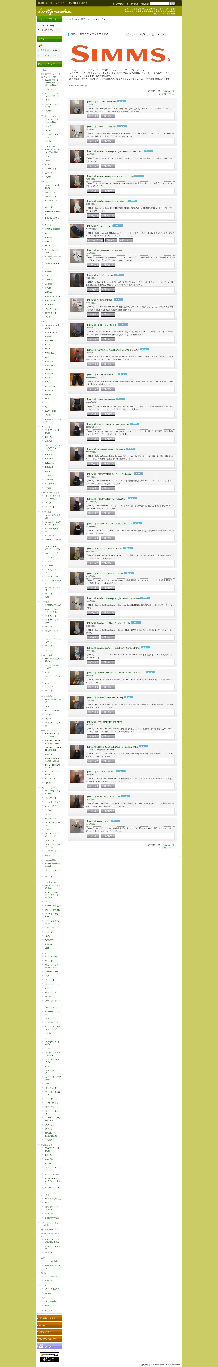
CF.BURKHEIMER (52, 229)
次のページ (168, 94)
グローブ (49, 996)
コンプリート (51, 798)
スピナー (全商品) (52, 1276)
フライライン (46, 427)
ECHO (47, 233)
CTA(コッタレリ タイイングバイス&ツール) (52, 895)
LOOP (47, 245)
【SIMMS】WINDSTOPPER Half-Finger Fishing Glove (109, 474)
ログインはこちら (49, 55)
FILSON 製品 (46, 696)
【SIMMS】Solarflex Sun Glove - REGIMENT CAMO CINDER (113, 648)
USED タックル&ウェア (51, 146)
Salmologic (49, 241)
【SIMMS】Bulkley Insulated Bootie (101, 374)
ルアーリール (51, 173)
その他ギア (50, 1140)
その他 (48, 111)
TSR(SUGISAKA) (52, 263)
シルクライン (51, 484)
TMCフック (50, 927)
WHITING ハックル (49, 730)
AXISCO (48, 284)
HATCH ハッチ (51, 332)
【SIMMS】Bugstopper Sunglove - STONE (104, 548)
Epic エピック (51, 207)
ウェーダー (50, 535)
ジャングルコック (52, 802)
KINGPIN (49, 361)
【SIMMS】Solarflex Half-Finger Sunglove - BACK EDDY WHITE (114, 151)
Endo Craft (49, 1305)
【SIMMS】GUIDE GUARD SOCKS (102, 325)
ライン (48, 100)
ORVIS (48, 288)
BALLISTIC (50, 459)
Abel (47, 357)
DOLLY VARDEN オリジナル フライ (52, 1180)
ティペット (50, 507)
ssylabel (48, 1293)
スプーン (45, 1286)
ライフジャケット (52, 1007)
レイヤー (49, 566)
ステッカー (50, 650)
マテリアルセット (52, 851)
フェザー (49, 814)
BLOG (42, 1325)
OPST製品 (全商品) (53, 605)
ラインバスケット (52, 1103)
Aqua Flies (49, 1159)
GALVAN (49, 390)
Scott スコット (51, 192)
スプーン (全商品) (52, 1289)
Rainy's (48, 1163)
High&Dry (49, 754)
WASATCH (49, 940)
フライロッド (46, 182)
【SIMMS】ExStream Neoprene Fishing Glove (105, 449)
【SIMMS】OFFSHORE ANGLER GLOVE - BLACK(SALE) (112, 747)
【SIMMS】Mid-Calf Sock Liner (100, 275)
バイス (48, 902)
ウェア (48, 165)
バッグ (48, 683)
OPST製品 (45, 602)
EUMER (48, 944)
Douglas (48, 237)
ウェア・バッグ (51, 631)
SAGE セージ (50, 196)
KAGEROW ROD (52, 301)
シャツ (48, 706)
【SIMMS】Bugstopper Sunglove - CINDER (105, 573)
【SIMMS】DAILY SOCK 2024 (99, 300)
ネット (48, 672)
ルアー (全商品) (51, 1261)
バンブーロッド (51, 309)
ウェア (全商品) (51, 956)
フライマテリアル (48, 788)
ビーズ (48, 829)
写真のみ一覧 (168, 91)
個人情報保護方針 (47, 1339)
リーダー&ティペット (50, 493)
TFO (47, 267)
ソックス (49, 1018)
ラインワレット (51, 1107)
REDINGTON (50, 386)
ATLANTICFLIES (52, 1174)
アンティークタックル (50, 116)
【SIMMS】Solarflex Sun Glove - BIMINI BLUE (107, 201)
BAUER (48, 378)
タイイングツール (48, 882)
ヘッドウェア (51, 992)
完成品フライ (46, 1145)
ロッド (48, 126)
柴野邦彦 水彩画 (52, 1218)
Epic (47, 407)
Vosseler (48, 369)
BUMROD (49, 305)
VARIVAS (49, 479)
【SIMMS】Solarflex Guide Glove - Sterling (104, 697)
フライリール (46, 322)
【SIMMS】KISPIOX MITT (98, 821)
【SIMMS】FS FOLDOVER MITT (101, 772)
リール (48, 130)
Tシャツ (48, 557)
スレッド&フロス (52, 910)
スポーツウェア (51, 553)
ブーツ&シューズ (52, 972)
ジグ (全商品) (50, 1301)
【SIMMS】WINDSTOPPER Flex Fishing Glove (106, 499)
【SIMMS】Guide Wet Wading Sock (101, 126)
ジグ (43, 1298)
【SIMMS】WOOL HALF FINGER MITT (104, 722)
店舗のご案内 (45, 1332)
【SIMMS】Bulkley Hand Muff (99, 226)
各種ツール (50, 948)
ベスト (48, 976)
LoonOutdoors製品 (48, 860)
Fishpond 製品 (46, 655)
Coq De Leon (50, 779)
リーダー (49, 503)
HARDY (48, 271)
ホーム (68, 19)
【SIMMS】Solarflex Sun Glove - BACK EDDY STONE (110, 176)
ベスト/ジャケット (53, 710)
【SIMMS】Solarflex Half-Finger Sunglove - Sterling (108, 623)
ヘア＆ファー (51, 818)
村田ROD (49, 292)
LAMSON (49, 374)
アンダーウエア (51, 1022)
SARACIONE (50, 411)
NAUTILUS (50, 365)
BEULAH (49, 467)
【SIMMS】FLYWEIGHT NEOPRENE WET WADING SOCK (112, 350)
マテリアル (50, 635)
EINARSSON (50, 340)
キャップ (49, 687)
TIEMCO (48, 280)
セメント (49, 936)
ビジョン (49, 475)
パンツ (48, 561)
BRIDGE (48, 455)
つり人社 (49, 1213)
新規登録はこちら (49, 50)
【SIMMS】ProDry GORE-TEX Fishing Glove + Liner (109, 524)
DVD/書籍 (45, 1195)
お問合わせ (134, 4)
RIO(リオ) (49, 437)
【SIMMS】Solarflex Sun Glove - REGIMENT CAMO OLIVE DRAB (115, 673)
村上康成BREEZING (49, 1229)
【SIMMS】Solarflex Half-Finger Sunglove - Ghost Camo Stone (113, 598)
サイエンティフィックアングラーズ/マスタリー (53, 447)
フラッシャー (51, 840)
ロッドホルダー (51, 1088)
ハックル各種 (51, 806)
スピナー (45, 1273)
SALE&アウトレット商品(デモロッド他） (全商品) (53, 82)
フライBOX (50, 1084)
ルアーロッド (51, 169)
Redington (49, 225)
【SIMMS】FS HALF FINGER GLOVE (103, 796)
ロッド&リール (51, 89)
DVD (47, 1203)
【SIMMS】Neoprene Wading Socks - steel (104, 250)
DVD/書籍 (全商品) (53, 1199)
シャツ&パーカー (52, 984)
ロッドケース (51, 1099)
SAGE (47, 345)
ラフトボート (46, 1310)
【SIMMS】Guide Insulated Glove (100, 399)
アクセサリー (51, 646)
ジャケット (50, 980)
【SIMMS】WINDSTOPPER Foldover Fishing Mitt (108, 424)
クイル (48, 810)
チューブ (49, 932)
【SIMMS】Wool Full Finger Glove (101, 102)
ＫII (46, 276)
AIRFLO (48, 441)
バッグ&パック (51, 576)
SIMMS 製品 (46, 512)
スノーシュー (51, 1125)
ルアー (44, 1258)
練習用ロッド (51, 313)
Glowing (48, 1280)
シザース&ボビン (52, 906)
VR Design (49, 353)
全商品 (44, 70)
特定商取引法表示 (47, 1318)
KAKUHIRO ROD (52, 296)
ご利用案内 (120, 4)
